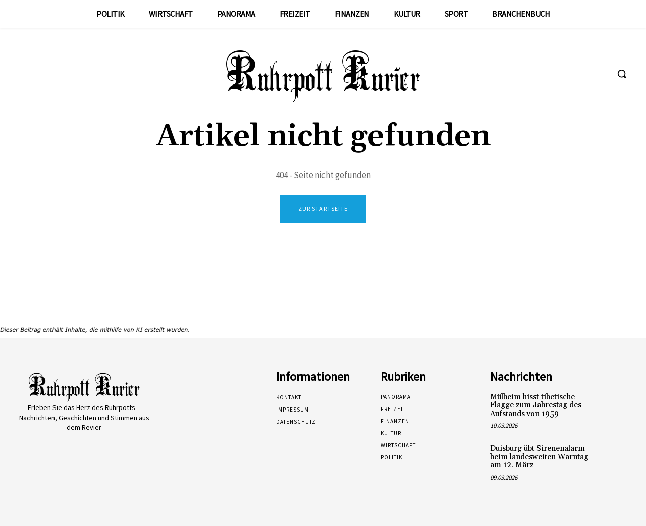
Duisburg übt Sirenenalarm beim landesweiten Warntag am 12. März (539, 457)
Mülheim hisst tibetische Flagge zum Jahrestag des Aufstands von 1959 (535, 405)
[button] (622, 74)
